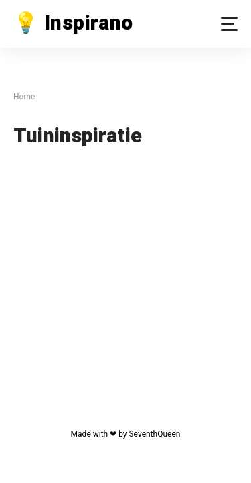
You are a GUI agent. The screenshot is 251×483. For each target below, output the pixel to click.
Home (24, 96)
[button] (229, 24)
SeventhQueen (154, 434)
